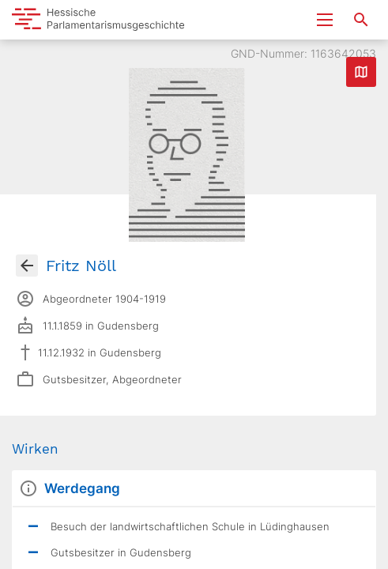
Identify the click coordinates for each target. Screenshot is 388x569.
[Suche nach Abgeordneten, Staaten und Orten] (361, 20)
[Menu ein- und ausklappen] (325, 20)
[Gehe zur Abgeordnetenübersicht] (27, 265)
